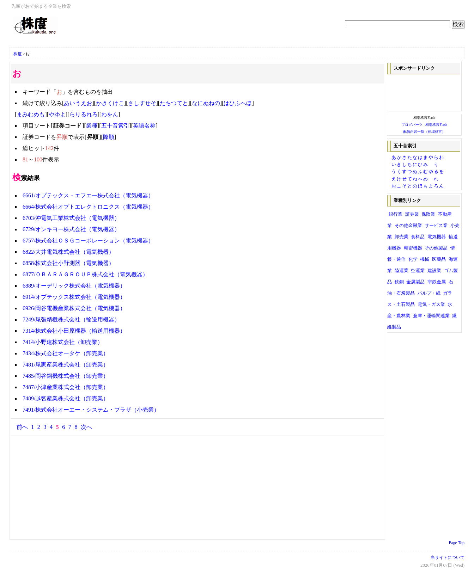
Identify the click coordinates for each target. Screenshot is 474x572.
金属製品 (415, 281)
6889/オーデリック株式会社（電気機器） (74, 286)
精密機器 (413, 248)
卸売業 (401, 236)
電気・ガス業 (431, 304)
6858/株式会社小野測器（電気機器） (68, 263)
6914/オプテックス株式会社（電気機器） (74, 297)
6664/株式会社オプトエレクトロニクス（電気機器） (88, 207)
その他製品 (436, 248)
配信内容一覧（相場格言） (424, 132)
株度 (17, 53)
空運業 (418, 270)
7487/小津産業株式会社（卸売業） (66, 387)
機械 (424, 259)
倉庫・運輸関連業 (431, 315)
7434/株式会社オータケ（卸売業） (66, 353)
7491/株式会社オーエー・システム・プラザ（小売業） (91, 410)
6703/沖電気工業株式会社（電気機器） (71, 218)
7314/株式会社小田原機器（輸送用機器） (74, 331)
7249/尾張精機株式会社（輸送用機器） (71, 319)
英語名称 (144, 126)
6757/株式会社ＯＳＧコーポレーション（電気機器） (88, 241)
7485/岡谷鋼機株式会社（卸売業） (66, 376)
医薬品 (439, 259)
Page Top (457, 542)
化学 (413, 259)
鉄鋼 (399, 281)
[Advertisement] (95, 43)
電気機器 (436, 236)
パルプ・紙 (429, 293)
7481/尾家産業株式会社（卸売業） (66, 365)
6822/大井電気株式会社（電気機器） (68, 252)
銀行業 (395, 214)
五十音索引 (115, 126)
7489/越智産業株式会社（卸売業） (66, 398)
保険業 (428, 214)
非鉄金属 (436, 281)
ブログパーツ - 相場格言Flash (424, 125)
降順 (108, 137)
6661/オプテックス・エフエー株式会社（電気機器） (88, 195)
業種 (91, 126)
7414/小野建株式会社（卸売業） (63, 342)
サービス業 (436, 225)
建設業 (434, 270)
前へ (22, 427)
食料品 (418, 236)
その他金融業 (408, 225)
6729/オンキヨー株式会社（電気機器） (71, 229)
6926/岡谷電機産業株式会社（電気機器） (74, 308)
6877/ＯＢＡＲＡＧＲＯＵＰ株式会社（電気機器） (85, 274)
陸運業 (401, 270)
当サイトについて (447, 557)
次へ (86, 427)
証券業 (412, 214)
